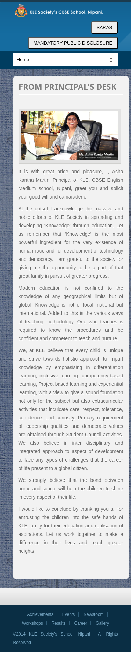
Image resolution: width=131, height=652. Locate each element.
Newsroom (93, 614)
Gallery (102, 623)
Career (80, 623)
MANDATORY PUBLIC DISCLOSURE (73, 43)
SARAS (104, 27)
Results (59, 623)
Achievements (40, 614)
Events (68, 614)
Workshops (32, 623)
